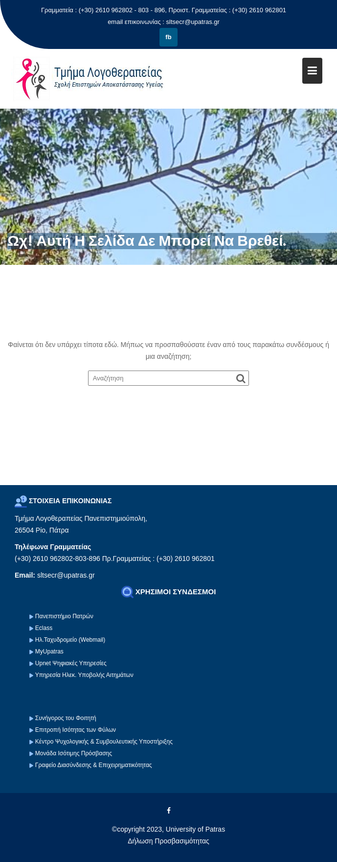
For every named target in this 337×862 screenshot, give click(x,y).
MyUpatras (49, 651)
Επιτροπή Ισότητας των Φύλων (75, 729)
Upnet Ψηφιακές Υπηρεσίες (71, 663)
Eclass (43, 628)
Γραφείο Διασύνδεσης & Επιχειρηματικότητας (93, 765)
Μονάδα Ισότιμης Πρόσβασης (73, 753)
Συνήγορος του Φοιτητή (65, 718)
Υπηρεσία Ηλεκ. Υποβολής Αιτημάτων (84, 675)
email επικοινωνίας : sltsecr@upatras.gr (164, 21)
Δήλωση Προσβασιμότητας (168, 841)
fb (168, 37)
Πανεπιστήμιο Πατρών (64, 616)
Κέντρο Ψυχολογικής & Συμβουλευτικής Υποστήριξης (103, 741)
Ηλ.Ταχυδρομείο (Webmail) (70, 639)
